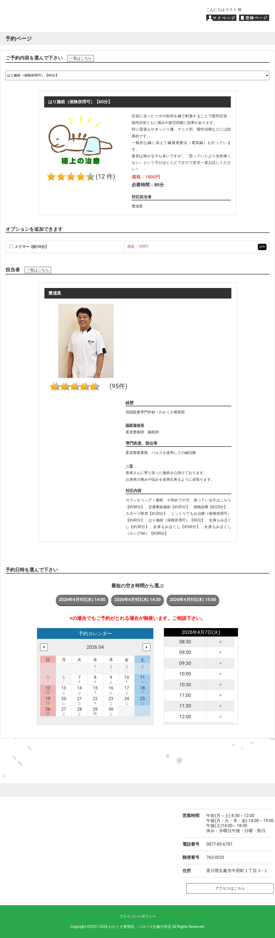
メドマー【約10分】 (29, 247)
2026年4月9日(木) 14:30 (137, 599)
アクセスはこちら (230, 888)
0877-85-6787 (219, 844)
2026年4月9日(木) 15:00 (193, 599)
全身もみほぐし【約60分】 (176, 527)
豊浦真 (137, 206)
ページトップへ (137, 790)
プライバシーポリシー (137, 916)
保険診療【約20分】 (211, 507)
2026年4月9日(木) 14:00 (82, 599)
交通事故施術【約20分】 (169, 507)
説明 (262, 247)
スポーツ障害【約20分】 (146, 513)
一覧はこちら (81, 58)
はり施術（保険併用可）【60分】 (176, 520)
